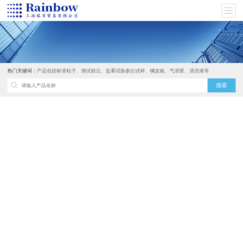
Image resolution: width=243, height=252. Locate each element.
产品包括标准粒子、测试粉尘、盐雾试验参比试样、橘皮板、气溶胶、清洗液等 (123, 71)
